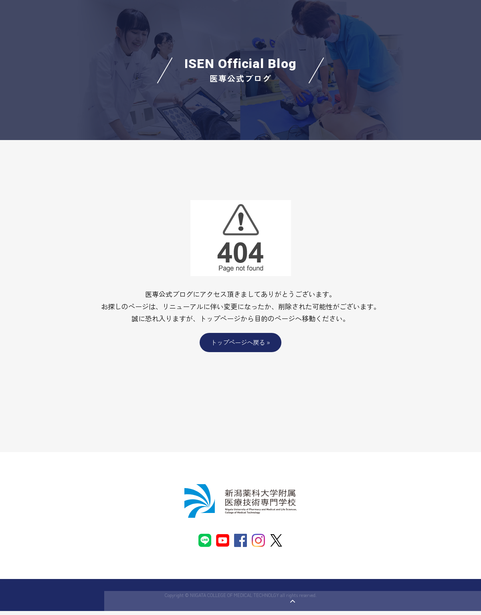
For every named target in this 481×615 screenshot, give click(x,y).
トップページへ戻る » (240, 343)
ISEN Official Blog (241, 70)
